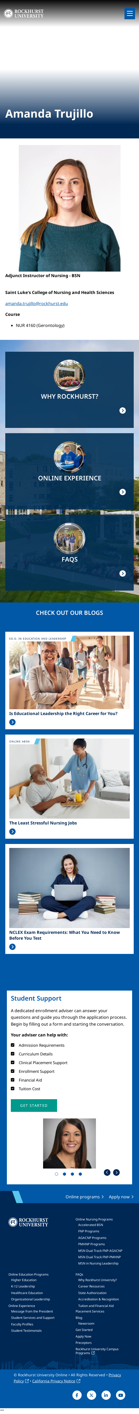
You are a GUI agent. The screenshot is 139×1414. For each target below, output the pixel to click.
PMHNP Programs (91, 1244)
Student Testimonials (26, 1330)
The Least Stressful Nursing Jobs (43, 823)
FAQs (79, 1274)
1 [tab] (57, 1175)
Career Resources (91, 1286)
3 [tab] (73, 1175)
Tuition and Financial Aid (96, 1306)
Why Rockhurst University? (97, 1280)
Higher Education (23, 1280)
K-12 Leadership (23, 1286)
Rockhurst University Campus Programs (97, 1351)
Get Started (84, 1330)
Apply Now (83, 1336)
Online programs (83, 1197)
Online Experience (21, 1306)
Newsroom (86, 1323)
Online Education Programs (28, 1274)
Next (116, 1172)
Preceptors (84, 1342)
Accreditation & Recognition (98, 1299)
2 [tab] (65, 1175)
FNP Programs (88, 1231)
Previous (107, 1172)
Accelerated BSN (90, 1225)
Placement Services (90, 1311)
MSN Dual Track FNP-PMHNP (99, 1257)
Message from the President (32, 1311)
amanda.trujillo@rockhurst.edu (36, 303)
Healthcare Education (27, 1293)
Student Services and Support (32, 1317)
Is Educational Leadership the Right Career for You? (63, 713)
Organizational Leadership (30, 1299)
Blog (79, 1317)
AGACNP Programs (92, 1238)
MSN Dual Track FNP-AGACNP (100, 1250)
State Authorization (92, 1293)
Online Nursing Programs (94, 1219)
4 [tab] (81, 1175)
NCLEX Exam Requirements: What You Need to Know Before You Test (64, 935)
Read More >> (12, 722)
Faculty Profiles (22, 1324)
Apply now (119, 1197)
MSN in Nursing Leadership (98, 1263)
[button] (34, 1105)
